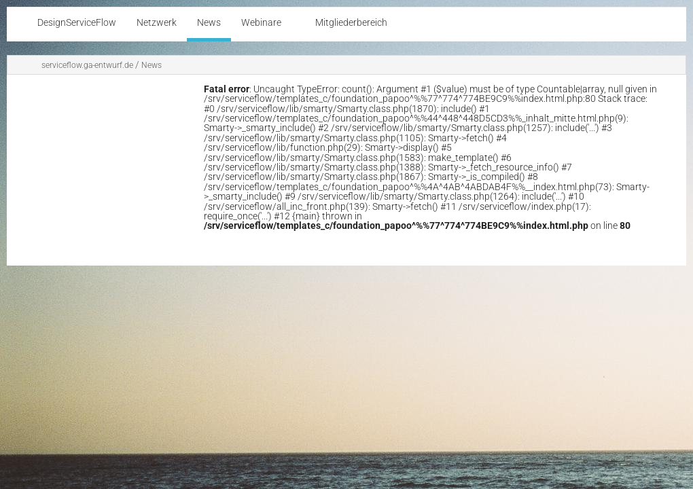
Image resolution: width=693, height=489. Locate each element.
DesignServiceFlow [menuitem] (76, 23)
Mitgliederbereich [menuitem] (351, 23)
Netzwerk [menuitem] (157, 23)
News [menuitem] (209, 23)
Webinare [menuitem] (261, 23)
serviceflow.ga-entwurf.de (87, 65)
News (151, 65)
